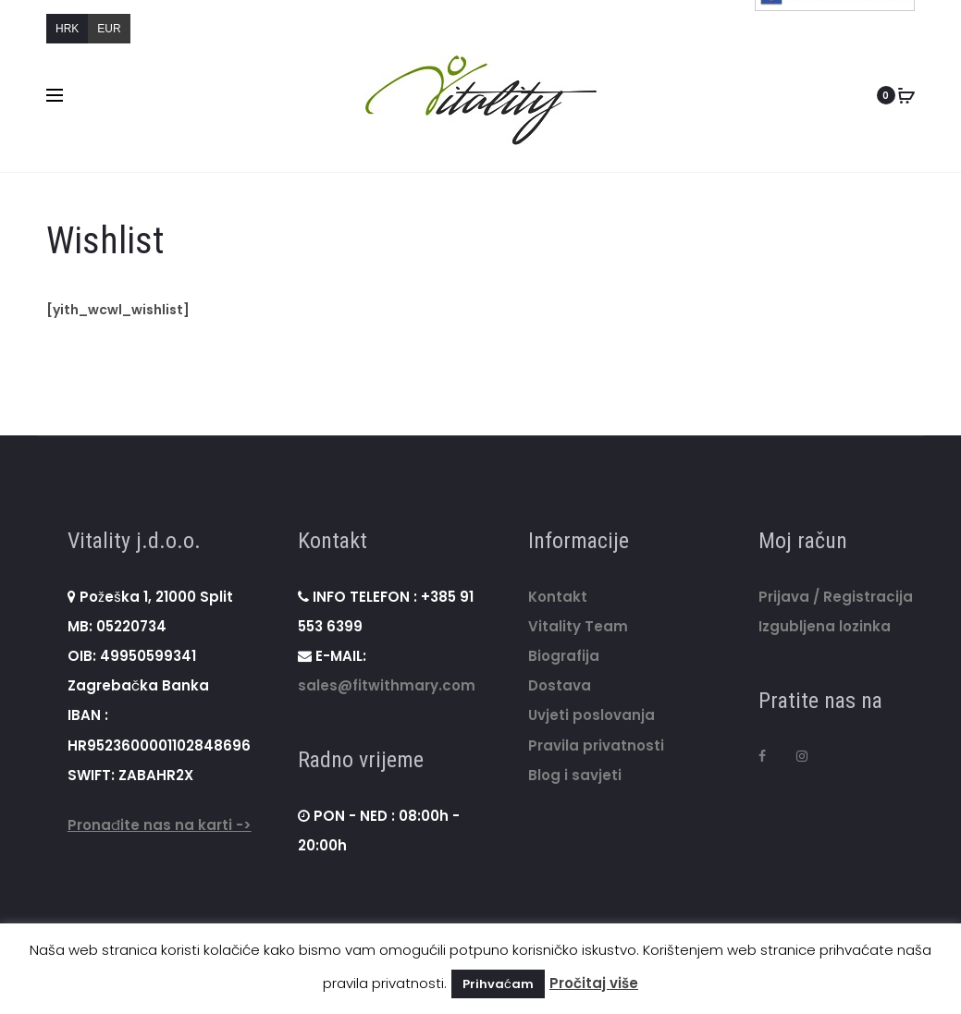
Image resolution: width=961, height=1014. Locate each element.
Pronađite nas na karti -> (160, 826)
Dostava (559, 686)
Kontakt (557, 596)
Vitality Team (578, 626)
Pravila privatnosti (596, 745)
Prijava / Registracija (835, 596)
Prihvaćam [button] (498, 984)
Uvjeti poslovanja (591, 716)
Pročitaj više (593, 983)
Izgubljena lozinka (824, 626)
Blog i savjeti (575, 775)
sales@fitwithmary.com (386, 686)
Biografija (563, 656)
